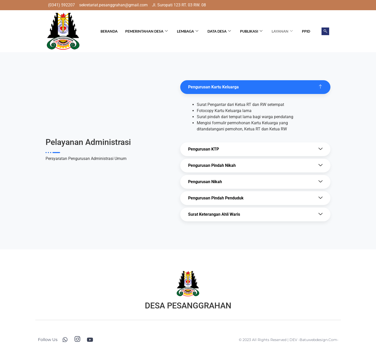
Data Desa (219, 31)
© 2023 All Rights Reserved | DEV (268, 339)
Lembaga (187, 31)
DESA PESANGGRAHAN (188, 305)
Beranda (109, 31)
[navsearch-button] (325, 31)
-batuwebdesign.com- (318, 339)
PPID (306, 31)
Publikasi (251, 31)
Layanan (282, 31)
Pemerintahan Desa (146, 31)
